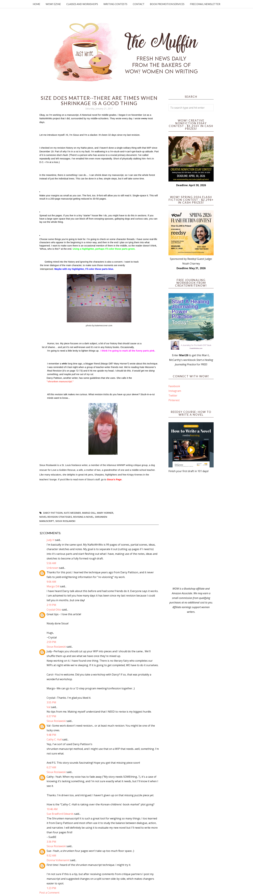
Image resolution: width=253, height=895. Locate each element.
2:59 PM (51, 642)
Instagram (174, 391)
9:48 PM (51, 735)
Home (36, 4)
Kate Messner (72, 512)
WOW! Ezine (53, 4)
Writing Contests (115, 4)
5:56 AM (51, 563)
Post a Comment (49, 892)
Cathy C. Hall (54, 739)
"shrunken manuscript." (60, 381)
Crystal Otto (54, 609)
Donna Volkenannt (58, 860)
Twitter (172, 395)
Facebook (174, 386)
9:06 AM (51, 581)
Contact (138, 4)
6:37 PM (51, 716)
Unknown (52, 568)
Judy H (51, 540)
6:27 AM (51, 767)
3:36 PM (51, 841)
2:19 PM (51, 605)
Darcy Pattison (53, 512)
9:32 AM (51, 855)
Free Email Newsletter (205, 4)
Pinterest (174, 400)
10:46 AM (52, 809)
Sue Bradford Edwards (60, 814)
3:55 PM (51, 702)
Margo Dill (89, 512)
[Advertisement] (191, 530)
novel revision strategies (55, 516)
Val (48, 707)
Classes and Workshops (82, 4)
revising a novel (83, 516)
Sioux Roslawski (65, 521)
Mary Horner (105, 512)
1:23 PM (51, 888)
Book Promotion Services (167, 4)
